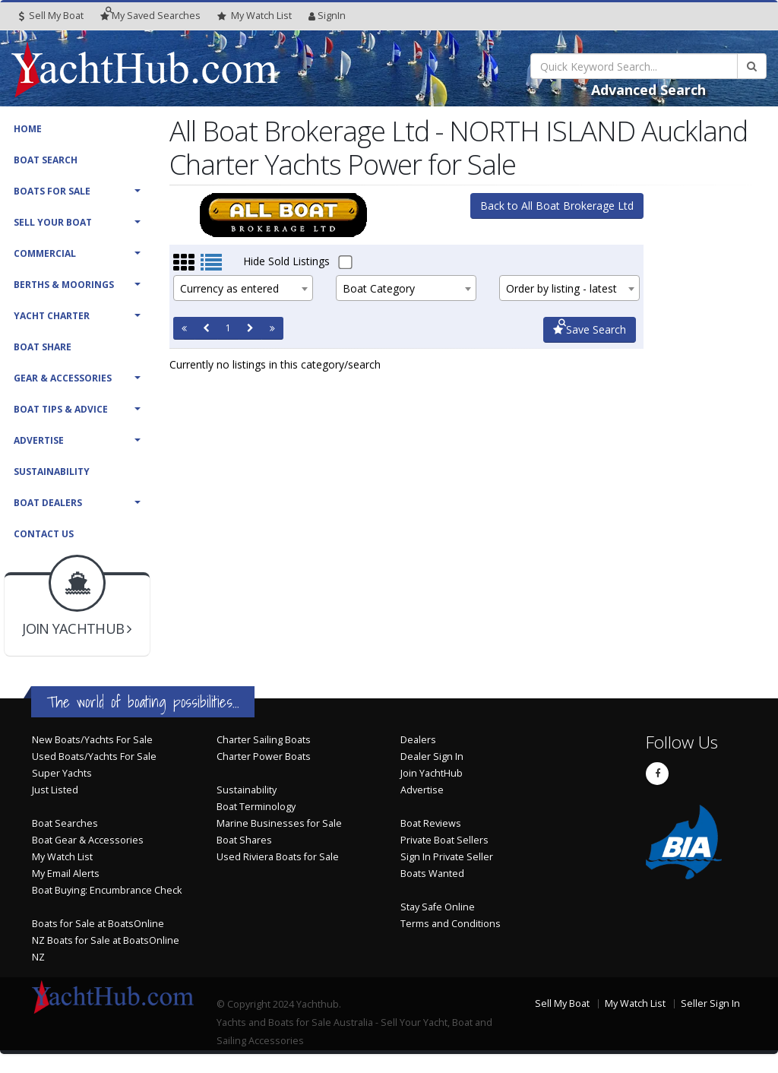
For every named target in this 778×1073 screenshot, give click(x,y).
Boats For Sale (52, 191)
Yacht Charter (52, 315)
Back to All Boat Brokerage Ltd (557, 205)
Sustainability (52, 471)
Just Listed (55, 789)
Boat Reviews (430, 823)
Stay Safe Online (437, 906)
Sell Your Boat (53, 222)
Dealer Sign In (431, 756)
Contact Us (44, 533)
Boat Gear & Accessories (88, 840)
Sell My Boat (51, 15)
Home (28, 128)
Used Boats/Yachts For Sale (94, 756)
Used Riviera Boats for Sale (278, 856)
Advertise (39, 440)
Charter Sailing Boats (264, 739)
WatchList (254, 16)
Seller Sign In (710, 1003)
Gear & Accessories (63, 378)
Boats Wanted (432, 873)
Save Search (589, 329)
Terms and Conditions (450, 923)
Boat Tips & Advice (61, 409)
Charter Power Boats (264, 756)
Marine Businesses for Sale (279, 823)
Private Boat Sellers (444, 840)
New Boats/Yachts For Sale (92, 739)
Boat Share (42, 346)
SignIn (327, 15)
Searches (150, 15)
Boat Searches (65, 823)
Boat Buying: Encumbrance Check (107, 890)
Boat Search (45, 160)
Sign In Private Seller (446, 856)
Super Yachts (62, 773)
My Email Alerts (66, 873)
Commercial (45, 253)
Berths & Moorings (64, 284)
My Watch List (62, 856)
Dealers (418, 739)
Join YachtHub (431, 773)
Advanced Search (648, 90)
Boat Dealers (48, 502)
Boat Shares (244, 840)
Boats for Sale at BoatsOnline (98, 923)
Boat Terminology (256, 806)
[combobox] (243, 288)
